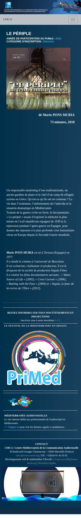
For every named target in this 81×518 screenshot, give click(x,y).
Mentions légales (47, 463)
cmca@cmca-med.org (27, 455)
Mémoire (48, 41)
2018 (58, 38)
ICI (58, 320)
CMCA (7, 19)
